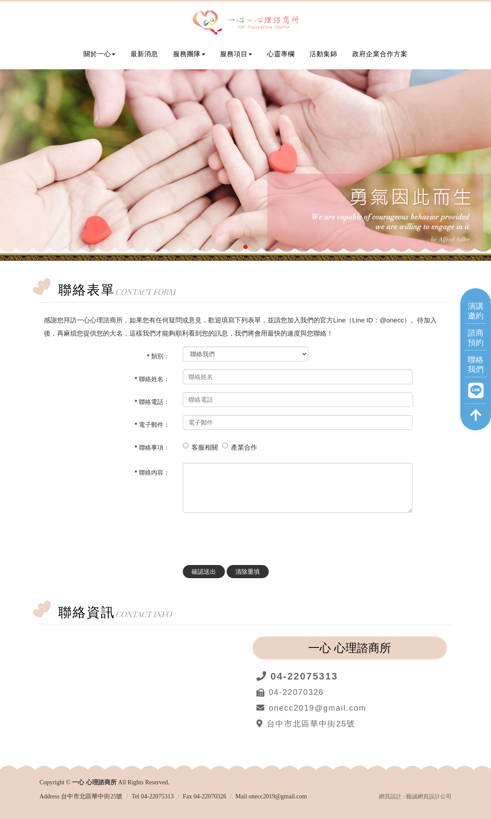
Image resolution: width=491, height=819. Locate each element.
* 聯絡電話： (152, 401)
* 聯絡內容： (152, 472)
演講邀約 (476, 310)
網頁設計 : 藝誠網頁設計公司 (415, 796)
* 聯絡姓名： (152, 379)
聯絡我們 (476, 363)
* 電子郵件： (152, 424)
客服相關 (205, 447)
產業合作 (244, 447)
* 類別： (158, 356)
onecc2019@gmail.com (278, 796)
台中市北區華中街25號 (91, 796)
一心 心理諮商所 (245, 23)
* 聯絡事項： (152, 447)
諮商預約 (476, 337)
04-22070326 (210, 796)
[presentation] (249, 536)
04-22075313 (157, 796)
